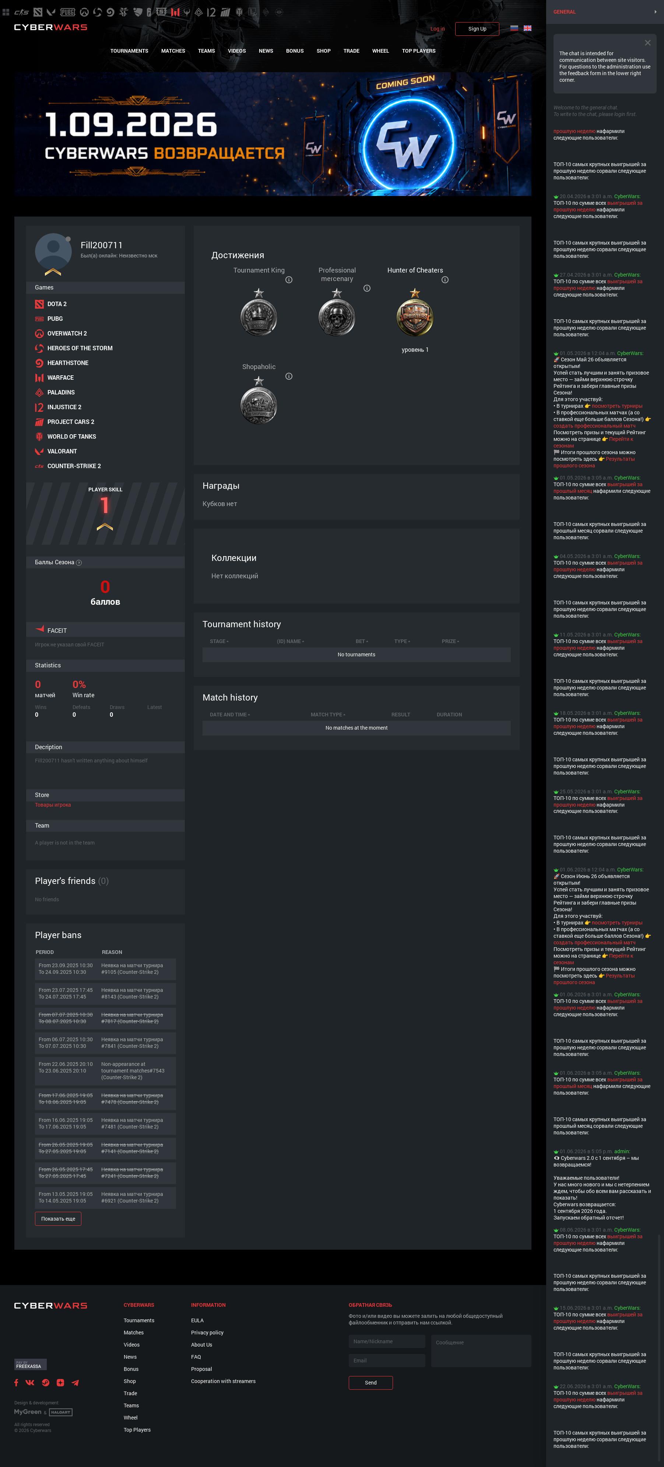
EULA (197, 1320)
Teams (206, 51)
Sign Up (477, 28)
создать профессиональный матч (595, 425)
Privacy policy (207, 1332)
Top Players (419, 51)
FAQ (196, 1356)
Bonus (295, 51)
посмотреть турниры (617, 405)
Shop (324, 51)
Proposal (201, 1368)
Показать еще (58, 1218)
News (266, 51)
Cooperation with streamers (223, 1380)
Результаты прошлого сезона (594, 462)
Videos (237, 51)
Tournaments (129, 51)
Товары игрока (53, 804)
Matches (173, 51)
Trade (351, 51)
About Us (201, 1344)
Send (371, 1382)
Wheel (380, 51)
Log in (438, 28)
